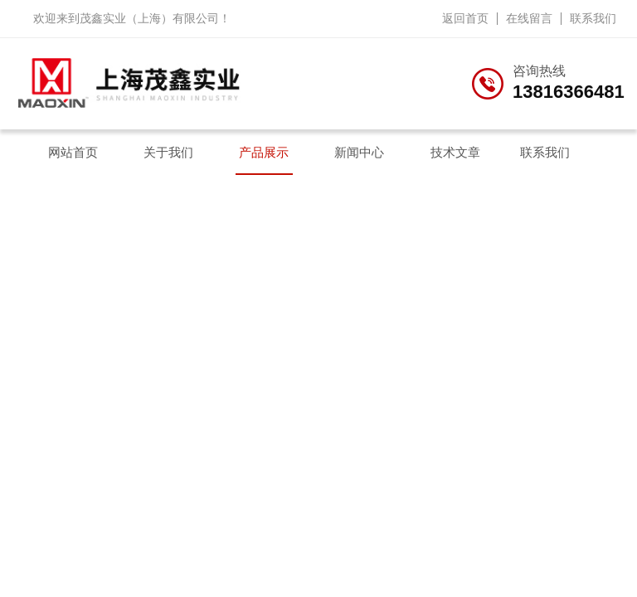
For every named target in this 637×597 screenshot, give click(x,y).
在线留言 (529, 18)
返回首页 (465, 18)
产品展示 (264, 152)
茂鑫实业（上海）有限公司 (149, 18)
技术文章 (455, 152)
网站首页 (73, 152)
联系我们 (593, 18)
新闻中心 (359, 152)
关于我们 (168, 152)
